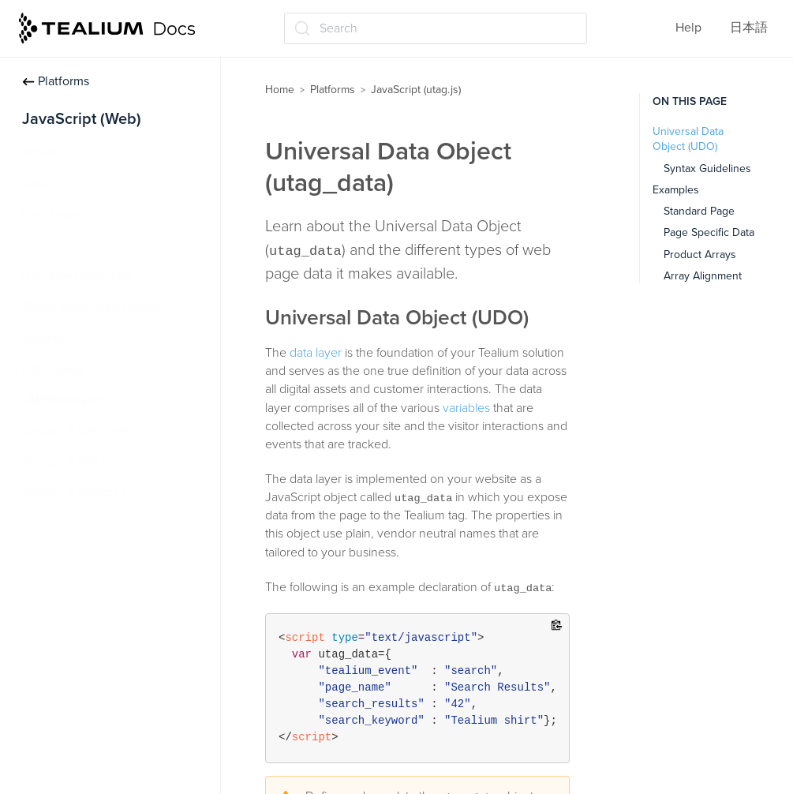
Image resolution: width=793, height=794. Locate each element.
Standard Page (699, 211)
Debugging (53, 369)
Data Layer (51, 215)
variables (466, 408)
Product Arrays (700, 254)
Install (38, 152)
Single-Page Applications (91, 307)
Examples (676, 190)
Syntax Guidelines (707, 168)
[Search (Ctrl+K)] (435, 28)
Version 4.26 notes (73, 492)
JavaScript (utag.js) (416, 89)
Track (36, 183)
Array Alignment (703, 276)
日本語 (749, 28)
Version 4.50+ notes (77, 462)
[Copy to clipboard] (557, 626)
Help (688, 28)
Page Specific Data (709, 232)
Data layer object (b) (77, 276)
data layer (316, 353)
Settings (44, 338)
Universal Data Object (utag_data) (114, 245)
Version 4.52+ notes (77, 431)
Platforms (55, 81)
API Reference (67, 400)
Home (279, 89)
